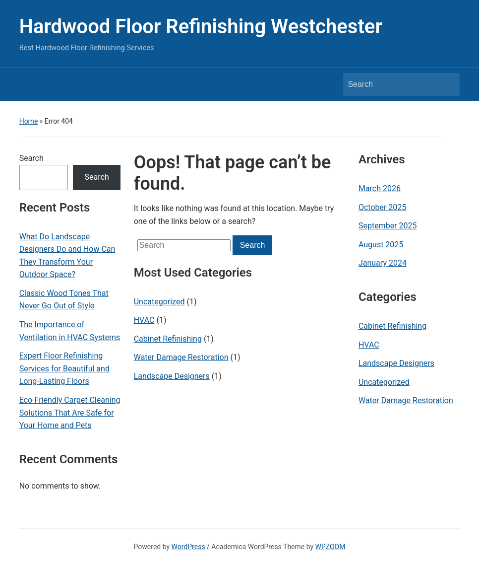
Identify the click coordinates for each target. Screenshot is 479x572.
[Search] (392, 84)
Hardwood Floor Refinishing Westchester (200, 26)
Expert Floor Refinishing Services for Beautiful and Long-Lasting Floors (64, 368)
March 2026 (380, 188)
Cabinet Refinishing (168, 339)
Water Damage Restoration (181, 357)
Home (28, 121)
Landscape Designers (172, 376)
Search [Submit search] (447, 84)
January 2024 (383, 263)
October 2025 (382, 207)
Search (31, 158)
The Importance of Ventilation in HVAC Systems (69, 331)
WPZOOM (330, 547)
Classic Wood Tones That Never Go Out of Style (64, 299)
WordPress (188, 547)
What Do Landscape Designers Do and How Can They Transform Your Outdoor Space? (67, 256)
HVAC (144, 320)
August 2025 (381, 244)
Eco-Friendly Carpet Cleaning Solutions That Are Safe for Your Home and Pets (69, 412)
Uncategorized (159, 301)
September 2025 (388, 225)
